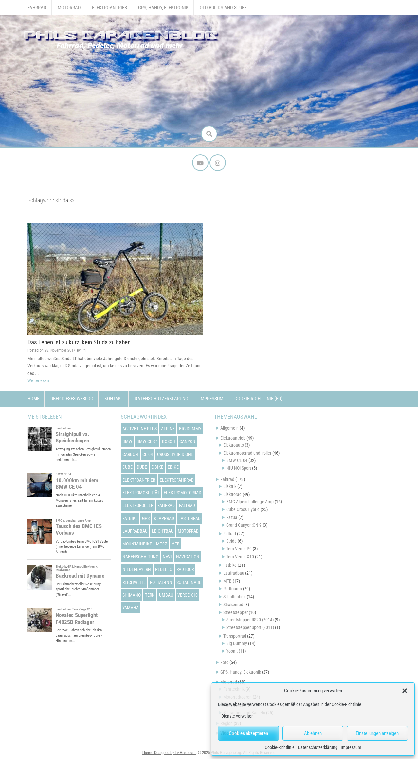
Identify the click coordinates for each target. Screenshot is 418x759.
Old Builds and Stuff (223, 7)
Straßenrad (233, 604)
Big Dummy (236, 643)
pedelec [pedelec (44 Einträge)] (163, 569)
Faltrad (229, 533)
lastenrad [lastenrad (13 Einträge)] (189, 518)
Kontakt (113, 398)
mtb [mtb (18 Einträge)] (175, 543)
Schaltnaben (234, 596)
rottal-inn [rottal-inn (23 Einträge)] (161, 582)
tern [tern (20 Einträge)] (150, 595)
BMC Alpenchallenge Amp (250, 501)
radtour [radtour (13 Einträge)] (185, 569)
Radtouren (232, 588)
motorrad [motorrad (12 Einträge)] (188, 531)
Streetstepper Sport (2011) (250, 627)
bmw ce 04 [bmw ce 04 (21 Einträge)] (147, 441)
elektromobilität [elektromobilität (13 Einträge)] (140, 492)
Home (33, 398)
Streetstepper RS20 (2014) (250, 619)
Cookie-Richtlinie (280, 747)
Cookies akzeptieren (248, 733)
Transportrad (234, 636)
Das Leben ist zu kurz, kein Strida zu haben (79, 342)
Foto (224, 662)
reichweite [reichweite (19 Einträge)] (134, 582)
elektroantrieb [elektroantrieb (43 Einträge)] (138, 479)
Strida (231, 541)
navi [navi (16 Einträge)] (167, 556)
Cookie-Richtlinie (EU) (258, 398)
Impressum (351, 747)
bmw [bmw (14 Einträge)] (127, 441)
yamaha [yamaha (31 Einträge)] (130, 607)
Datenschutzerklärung (317, 747)
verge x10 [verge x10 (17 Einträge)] (187, 595)
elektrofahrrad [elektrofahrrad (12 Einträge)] (177, 479)
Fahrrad (36, 7)
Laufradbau (233, 573)
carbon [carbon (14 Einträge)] (130, 454)
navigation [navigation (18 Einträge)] (187, 556)
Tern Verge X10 (240, 556)
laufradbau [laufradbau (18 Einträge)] (135, 531)
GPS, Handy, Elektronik (163, 7)
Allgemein (229, 428)
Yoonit (232, 651)
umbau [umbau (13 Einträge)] (166, 595)
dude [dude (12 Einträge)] (142, 467)
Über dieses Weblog (71, 398)
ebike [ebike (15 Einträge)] (173, 467)
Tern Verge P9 (239, 548)
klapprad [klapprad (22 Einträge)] (164, 518)
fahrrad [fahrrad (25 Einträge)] (166, 505)
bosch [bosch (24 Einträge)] (168, 441)
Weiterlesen (38, 380)
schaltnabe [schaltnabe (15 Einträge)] (188, 582)
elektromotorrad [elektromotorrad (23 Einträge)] (182, 492)
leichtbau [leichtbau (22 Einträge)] (162, 531)
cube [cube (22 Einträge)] (127, 467)
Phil (85, 350)
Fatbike (230, 565)
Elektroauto (233, 445)
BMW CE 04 (236, 460)
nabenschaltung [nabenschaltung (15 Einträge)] (140, 556)
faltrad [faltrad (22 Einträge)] (187, 505)
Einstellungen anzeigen (377, 733)
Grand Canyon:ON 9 (244, 525)
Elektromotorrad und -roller (247, 453)
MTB (227, 581)
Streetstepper (235, 612)
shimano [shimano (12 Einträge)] (131, 595)
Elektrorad (232, 494)
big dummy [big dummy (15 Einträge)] (190, 428)
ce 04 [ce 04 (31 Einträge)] (147, 454)
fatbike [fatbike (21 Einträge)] (130, 518)
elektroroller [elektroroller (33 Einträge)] (137, 505)
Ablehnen (313, 733)
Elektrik (229, 486)
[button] (404, 690)
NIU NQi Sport (238, 468)
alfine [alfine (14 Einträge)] (168, 428)
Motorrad (69, 7)
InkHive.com (185, 752)
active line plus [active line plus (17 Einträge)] (139, 428)
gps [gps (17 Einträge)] (146, 518)
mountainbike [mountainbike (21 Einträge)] (137, 543)
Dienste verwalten (237, 716)
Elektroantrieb (109, 7)
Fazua (231, 517)
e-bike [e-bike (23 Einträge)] (157, 467)
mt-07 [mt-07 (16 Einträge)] (161, 543)
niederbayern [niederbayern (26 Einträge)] (136, 569)
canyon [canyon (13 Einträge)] (187, 441)
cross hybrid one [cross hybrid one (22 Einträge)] (175, 454)
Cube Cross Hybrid (243, 509)
